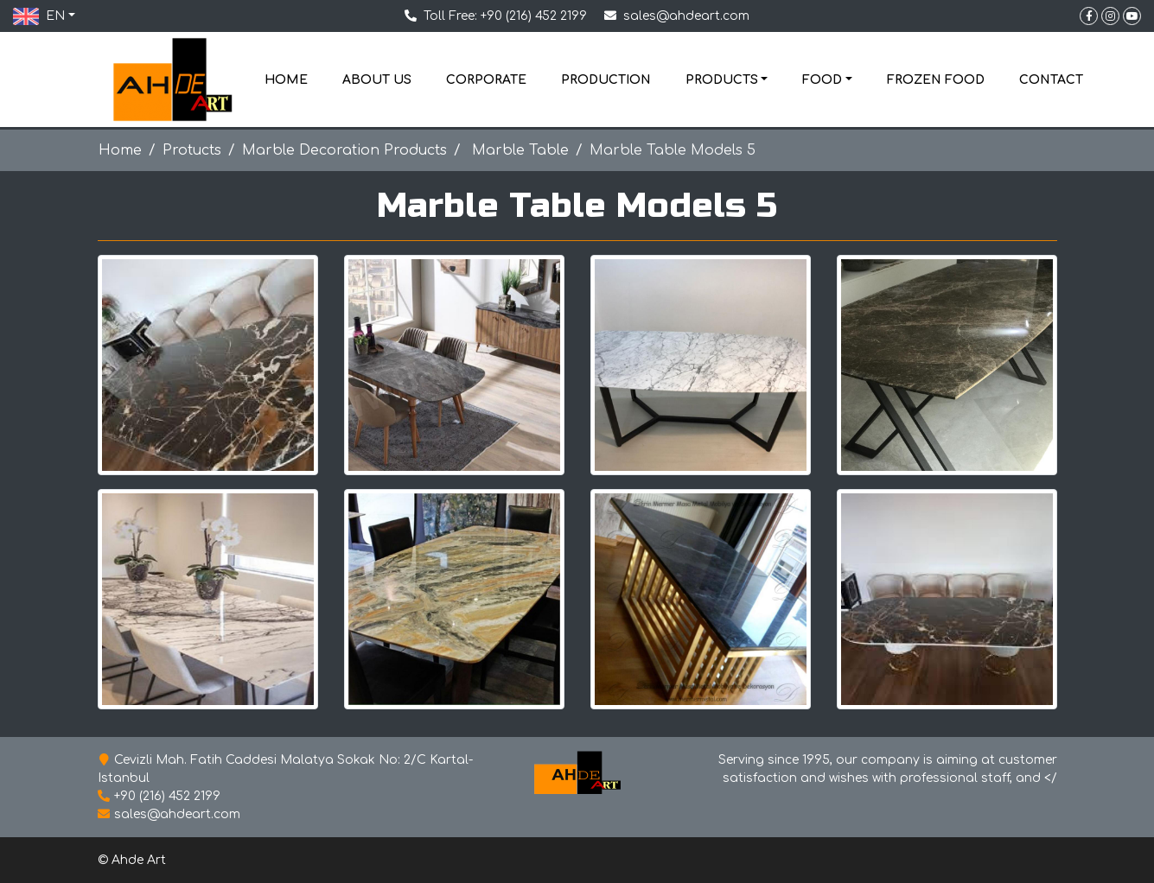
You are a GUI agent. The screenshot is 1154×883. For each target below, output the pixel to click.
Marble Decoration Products (344, 150)
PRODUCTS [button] (721, 79)
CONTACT (1051, 79)
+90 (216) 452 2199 (534, 16)
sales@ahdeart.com (686, 16)
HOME (286, 79)
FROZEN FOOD (936, 79)
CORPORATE (486, 79)
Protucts (192, 150)
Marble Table (518, 150)
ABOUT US (376, 79)
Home (120, 150)
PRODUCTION (606, 79)
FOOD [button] (822, 79)
